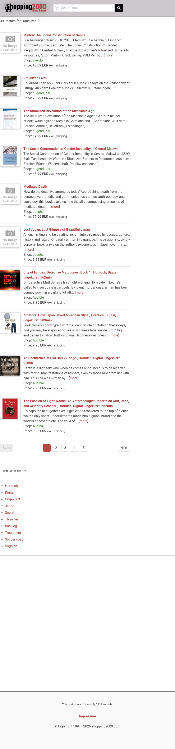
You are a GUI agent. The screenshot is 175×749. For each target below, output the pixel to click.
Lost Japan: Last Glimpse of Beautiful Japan (56, 229)
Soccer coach (15, 539)
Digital (9, 493)
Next (123, 448)
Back (6, 448)
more (108, 55)
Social (9, 513)
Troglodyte (13, 533)
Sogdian (11, 546)
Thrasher (11, 519)
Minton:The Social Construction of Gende (54, 35)
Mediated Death (35, 187)
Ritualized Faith (35, 78)
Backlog (11, 526)
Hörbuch (11, 486)
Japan (9, 506)
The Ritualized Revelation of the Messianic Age (58, 111)
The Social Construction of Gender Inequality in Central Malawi (70, 149)
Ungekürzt (12, 499)
